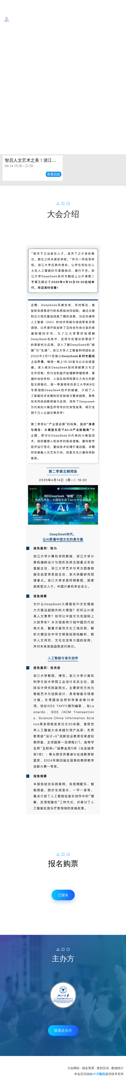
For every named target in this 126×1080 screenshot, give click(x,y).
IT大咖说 (99, 1074)
